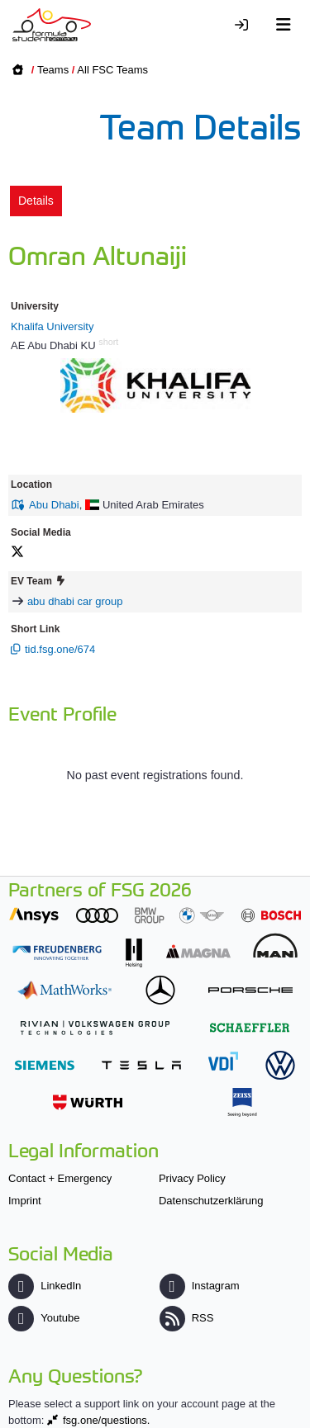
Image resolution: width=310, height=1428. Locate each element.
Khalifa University (52, 326)
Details (36, 200)
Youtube (43, 1318)
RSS (187, 1318)
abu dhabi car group (75, 601)
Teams (53, 70)
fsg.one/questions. (106, 1420)
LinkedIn (44, 1285)
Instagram (200, 1285)
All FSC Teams (112, 70)
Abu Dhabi (54, 505)
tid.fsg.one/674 (60, 649)
